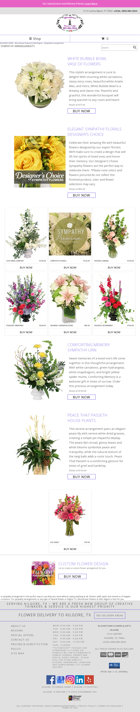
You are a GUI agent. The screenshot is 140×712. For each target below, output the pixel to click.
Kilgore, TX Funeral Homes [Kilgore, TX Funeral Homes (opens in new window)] (57, 687)
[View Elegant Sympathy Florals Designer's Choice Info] (40, 161)
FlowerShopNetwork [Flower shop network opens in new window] (63, 706)
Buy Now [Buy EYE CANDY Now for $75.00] (70, 549)
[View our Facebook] (50, 683)
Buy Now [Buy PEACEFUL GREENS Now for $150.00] (114, 267)
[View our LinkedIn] (79, 683)
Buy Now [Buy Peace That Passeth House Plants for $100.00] (81, 476)
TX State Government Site (82, 691)
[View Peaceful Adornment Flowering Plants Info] (114, 298)
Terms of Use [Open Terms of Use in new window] (70, 707)
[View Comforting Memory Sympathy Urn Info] (40, 370)
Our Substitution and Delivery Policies (70, 3)
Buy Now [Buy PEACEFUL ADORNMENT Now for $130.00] (114, 332)
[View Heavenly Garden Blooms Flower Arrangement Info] (70, 298)
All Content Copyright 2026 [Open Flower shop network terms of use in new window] (33, 706)
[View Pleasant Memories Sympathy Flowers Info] (26, 298)
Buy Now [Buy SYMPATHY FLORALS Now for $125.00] (70, 267)
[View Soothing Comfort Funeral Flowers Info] (26, 233)
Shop (35, 38)
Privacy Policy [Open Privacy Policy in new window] (87, 706)
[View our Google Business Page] (60, 683)
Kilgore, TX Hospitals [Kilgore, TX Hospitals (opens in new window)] (86, 687)
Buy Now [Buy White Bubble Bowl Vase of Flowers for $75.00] (81, 111)
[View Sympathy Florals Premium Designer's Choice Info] (70, 234)
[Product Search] (117, 48)
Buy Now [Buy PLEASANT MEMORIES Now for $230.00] (26, 332)
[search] (134, 47)
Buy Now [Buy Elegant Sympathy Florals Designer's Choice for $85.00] (81, 195)
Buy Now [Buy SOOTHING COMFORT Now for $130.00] (26, 267)
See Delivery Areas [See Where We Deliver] (109, 615)
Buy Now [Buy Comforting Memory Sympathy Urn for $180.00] (81, 397)
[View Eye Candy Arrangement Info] (70, 515)
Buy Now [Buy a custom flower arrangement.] (72, 576)
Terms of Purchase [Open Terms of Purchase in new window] (110, 706)
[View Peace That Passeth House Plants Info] (40, 445)
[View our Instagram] (70, 683)
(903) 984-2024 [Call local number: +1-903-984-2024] (129, 10)
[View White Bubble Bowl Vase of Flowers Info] (40, 84)
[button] (114, 665)
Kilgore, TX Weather (54, 691)
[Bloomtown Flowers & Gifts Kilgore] (70, 31)
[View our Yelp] (89, 683)
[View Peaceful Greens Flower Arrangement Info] (114, 233)
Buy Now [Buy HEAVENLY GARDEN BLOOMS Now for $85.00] (70, 332)
